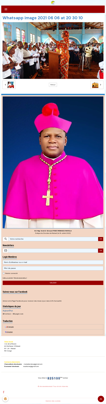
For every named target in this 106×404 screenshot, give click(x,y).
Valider (53, 283)
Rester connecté (11, 273)
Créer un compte (8, 278)
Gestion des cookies (53, 401)
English (9, 332)
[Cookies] (5, 399)
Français (9, 327)
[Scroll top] (101, 399)
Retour (53, 85)
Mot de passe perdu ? (20, 278)
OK (101, 239)
